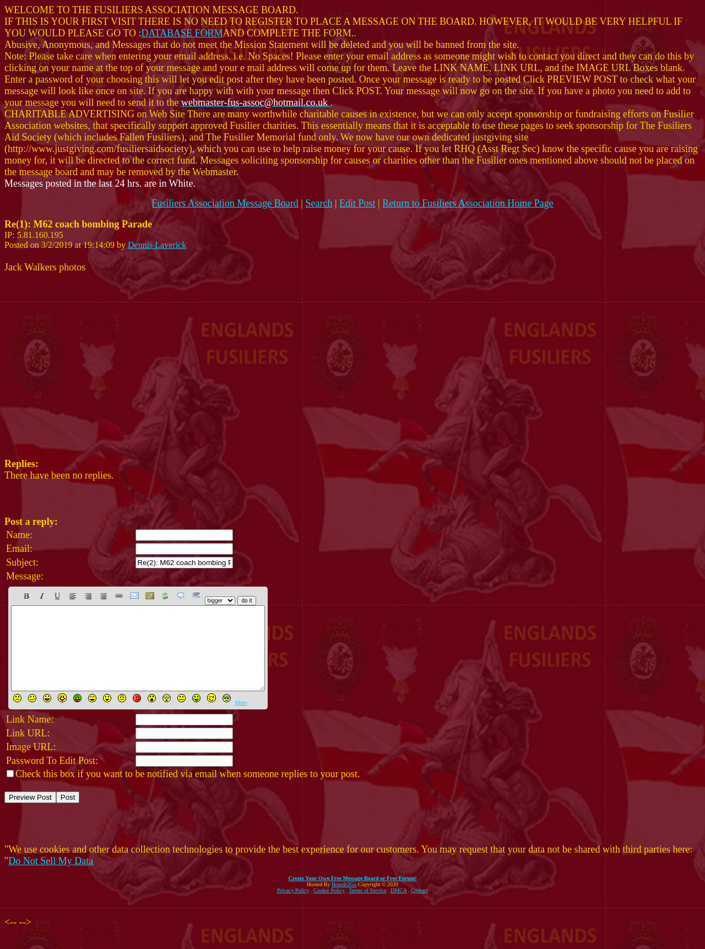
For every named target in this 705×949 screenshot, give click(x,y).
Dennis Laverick (157, 245)
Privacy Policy (293, 907)
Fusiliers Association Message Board (224, 203)
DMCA (398, 907)
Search (318, 203)
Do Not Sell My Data (50, 877)
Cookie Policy (329, 907)
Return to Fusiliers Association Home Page (467, 203)
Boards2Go (344, 901)
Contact (419, 907)
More (241, 719)
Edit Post (357, 203)
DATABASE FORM (182, 33)
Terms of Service (367, 907)
